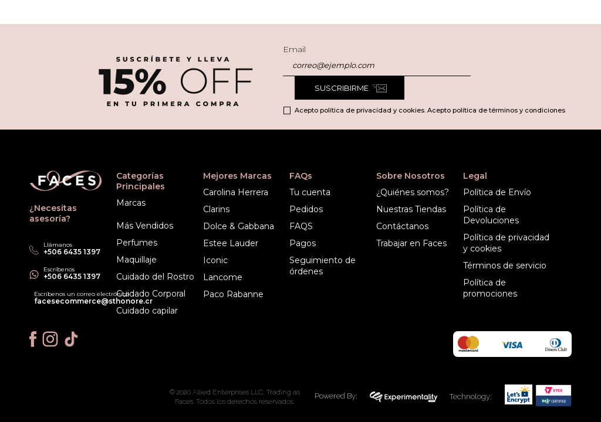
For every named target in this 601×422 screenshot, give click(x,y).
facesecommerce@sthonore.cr (93, 301)
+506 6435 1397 (71, 276)
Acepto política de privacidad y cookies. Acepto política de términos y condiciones (430, 110)
